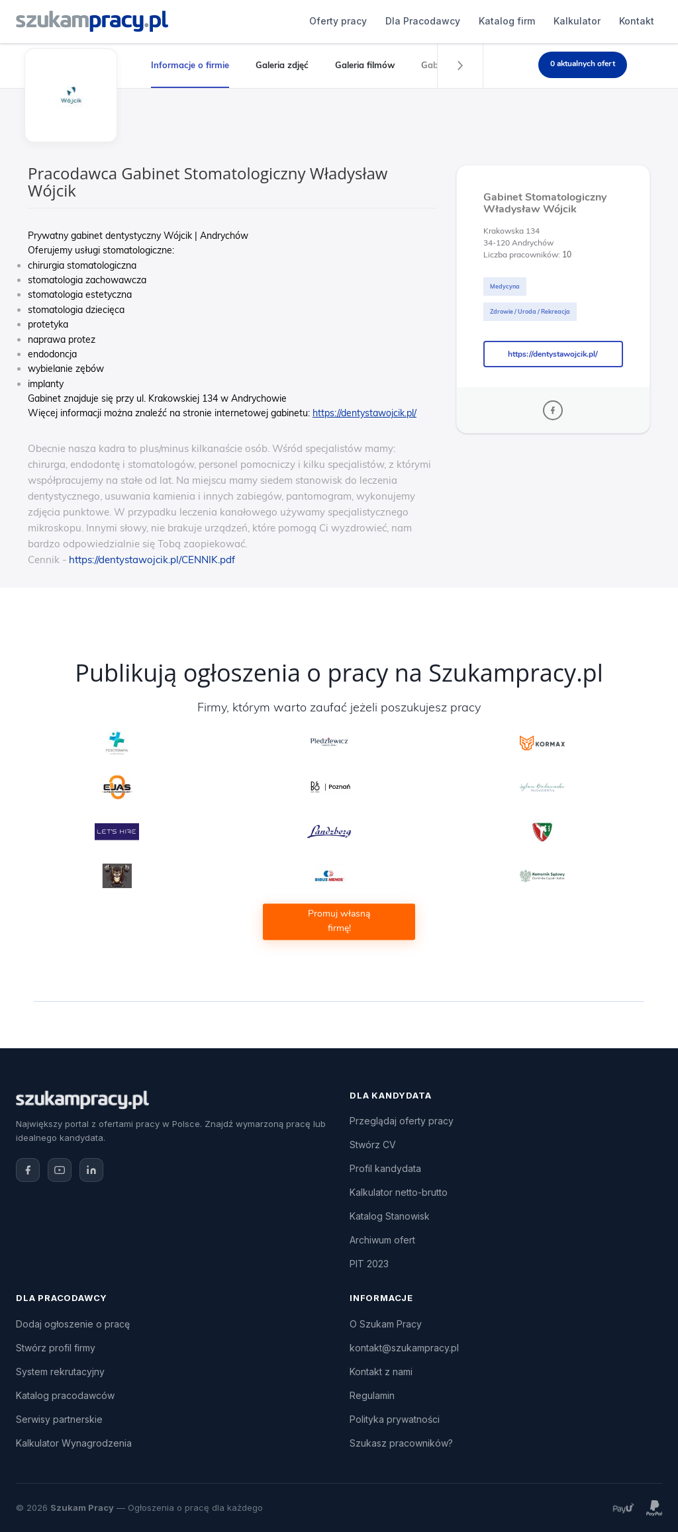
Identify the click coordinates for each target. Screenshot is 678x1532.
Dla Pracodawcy (289, 20)
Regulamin (372, 1395)
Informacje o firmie (190, 65)
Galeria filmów (365, 65)
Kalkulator (443, 20)
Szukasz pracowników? (401, 1443)
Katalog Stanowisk (390, 1216)
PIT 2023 (369, 1263)
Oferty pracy (205, 20)
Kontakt (503, 20)
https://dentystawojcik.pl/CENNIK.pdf (152, 559)
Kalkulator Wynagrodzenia (74, 1443)
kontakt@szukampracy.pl (404, 1347)
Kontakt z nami (381, 1371)
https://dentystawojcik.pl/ (553, 354)
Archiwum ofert (382, 1239)
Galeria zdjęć (282, 65)
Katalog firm (374, 20)
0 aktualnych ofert (582, 63)
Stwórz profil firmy (55, 1347)
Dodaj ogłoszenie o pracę (73, 1323)
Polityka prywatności (395, 1419)
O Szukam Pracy (386, 1323)
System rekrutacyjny (60, 1371)
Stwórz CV (373, 1144)
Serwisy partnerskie (59, 1419)
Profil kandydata (385, 1168)
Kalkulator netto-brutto (399, 1192)
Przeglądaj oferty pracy (402, 1120)
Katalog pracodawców (65, 1395)
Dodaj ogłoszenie (585, 21)
